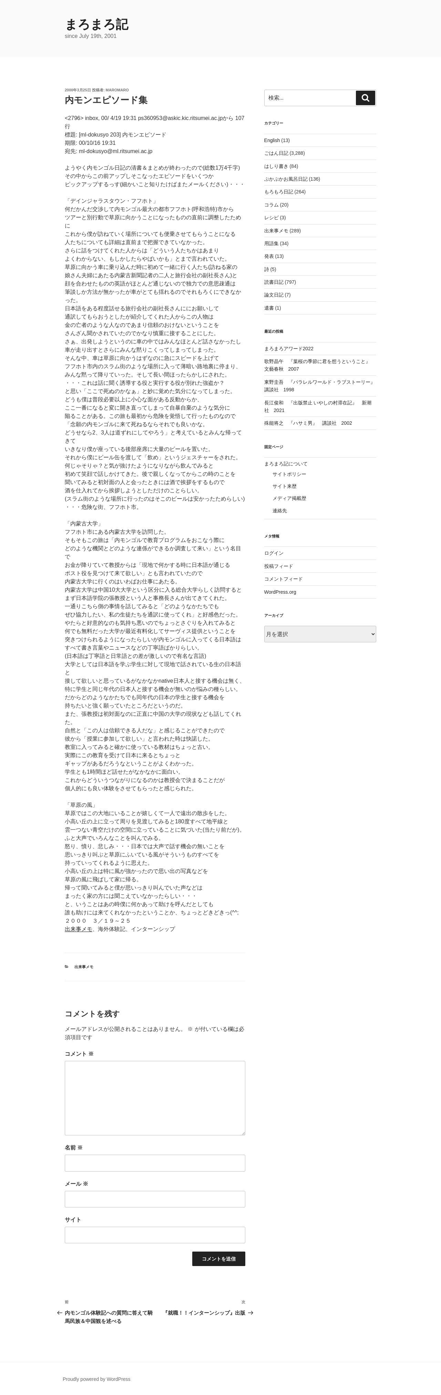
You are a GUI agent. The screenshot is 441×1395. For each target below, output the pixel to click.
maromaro (117, 90)
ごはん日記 (276, 153)
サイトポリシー (289, 474)
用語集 (271, 243)
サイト (73, 1220)
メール (76, 1184)
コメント (79, 1054)
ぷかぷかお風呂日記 (286, 179)
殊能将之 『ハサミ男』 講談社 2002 (308, 423)
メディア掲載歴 (289, 498)
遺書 (269, 308)
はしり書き (276, 166)
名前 (74, 1148)
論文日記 (274, 295)
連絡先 (280, 510)
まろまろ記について (286, 463)
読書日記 (274, 282)
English (272, 140)
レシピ (271, 217)
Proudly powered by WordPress (97, 1379)
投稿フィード (278, 566)
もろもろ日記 (278, 191)
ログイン (274, 553)
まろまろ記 (96, 24)
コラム (271, 205)
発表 (269, 256)
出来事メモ (78, 929)
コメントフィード (283, 579)
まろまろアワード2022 (289, 348)
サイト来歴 (285, 486)
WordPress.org (280, 592)
